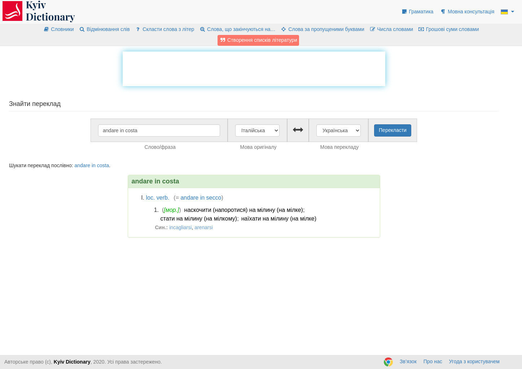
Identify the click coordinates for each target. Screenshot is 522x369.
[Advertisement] (254, 68)
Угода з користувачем (474, 361)
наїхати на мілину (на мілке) (278, 218)
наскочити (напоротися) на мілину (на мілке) (243, 210)
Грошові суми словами (448, 29)
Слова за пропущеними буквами (322, 29)
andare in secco (200, 198)
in (94, 165)
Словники (58, 29)
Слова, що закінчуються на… (237, 29)
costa (103, 165)
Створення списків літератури (258, 40)
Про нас (433, 361)
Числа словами (391, 29)
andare (82, 165)
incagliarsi (180, 227)
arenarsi (203, 227)
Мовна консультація (467, 11)
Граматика (417, 11)
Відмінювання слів (104, 29)
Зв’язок (408, 361)
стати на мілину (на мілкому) (199, 218)
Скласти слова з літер (164, 29)
